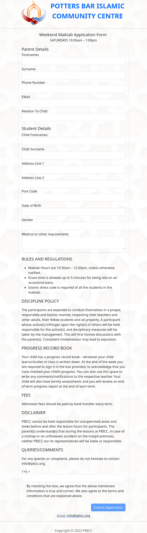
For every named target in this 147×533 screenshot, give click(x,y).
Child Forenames (35, 135)
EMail (26, 97)
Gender (27, 220)
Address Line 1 (33, 163)
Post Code (29, 191)
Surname (29, 69)
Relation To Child (34, 111)
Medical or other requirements (45, 234)
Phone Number (33, 82)
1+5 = (26, 471)
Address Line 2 (33, 177)
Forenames (30, 55)
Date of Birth (31, 205)
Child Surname (33, 149)
